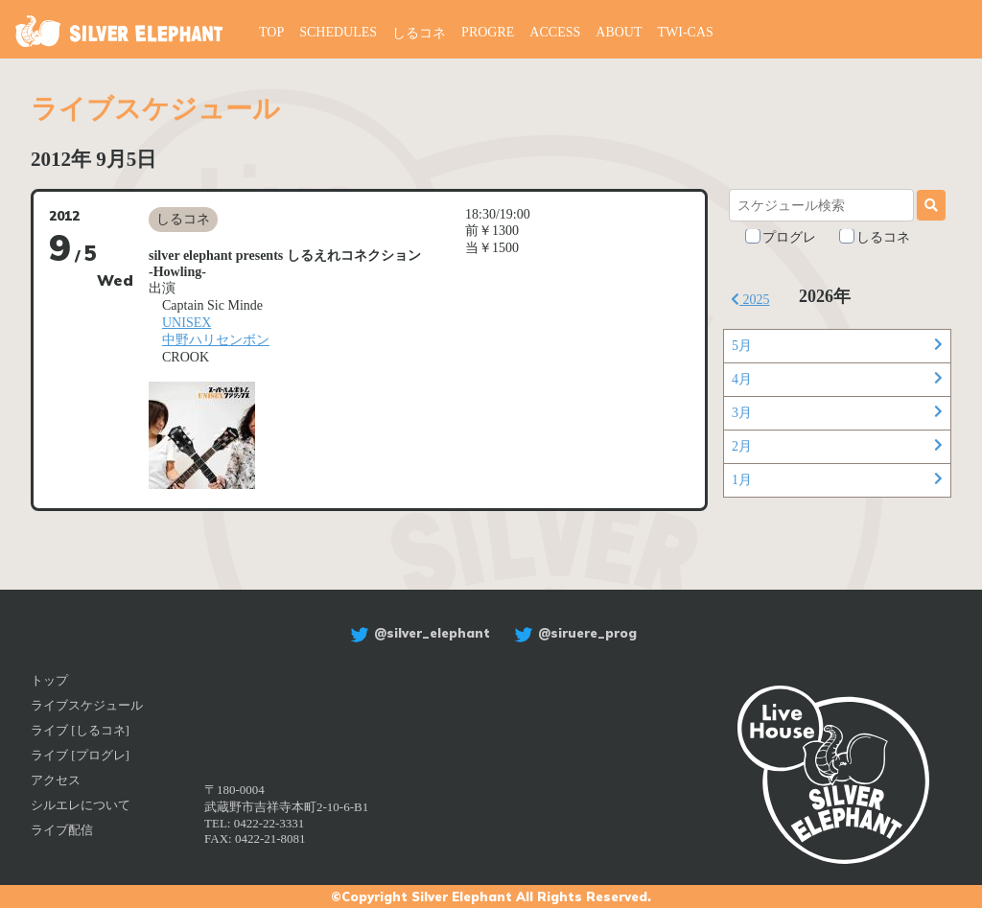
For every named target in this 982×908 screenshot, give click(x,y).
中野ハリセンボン (215, 340)
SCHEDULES (338, 32)
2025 (750, 299)
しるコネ (419, 33)
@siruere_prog (573, 632)
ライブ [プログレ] (80, 755)
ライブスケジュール (87, 705)
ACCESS (554, 32)
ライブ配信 (62, 830)
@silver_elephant (417, 632)
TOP (271, 32)
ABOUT (619, 32)
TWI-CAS (685, 32)
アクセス (56, 780)
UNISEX (186, 322)
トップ (49, 680)
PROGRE (487, 32)
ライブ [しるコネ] (80, 730)
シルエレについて (80, 805)
